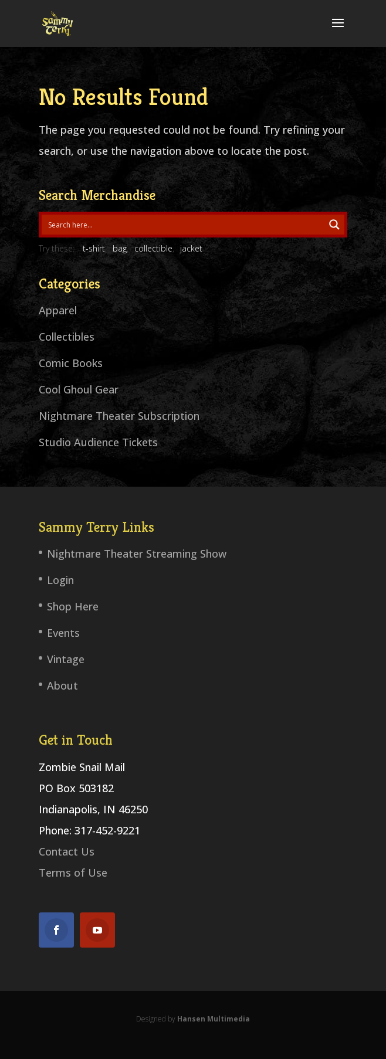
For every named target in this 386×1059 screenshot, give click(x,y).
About (62, 685)
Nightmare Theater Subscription (119, 416)
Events (63, 633)
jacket (191, 248)
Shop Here (73, 606)
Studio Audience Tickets (98, 442)
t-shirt (94, 248)
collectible (153, 248)
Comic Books (71, 363)
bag (120, 248)
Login (60, 580)
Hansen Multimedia (213, 1019)
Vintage (65, 659)
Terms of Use (73, 872)
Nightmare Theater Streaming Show (136, 554)
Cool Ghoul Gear (78, 389)
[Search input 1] (183, 224)
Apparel (58, 310)
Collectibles (66, 337)
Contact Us (66, 851)
